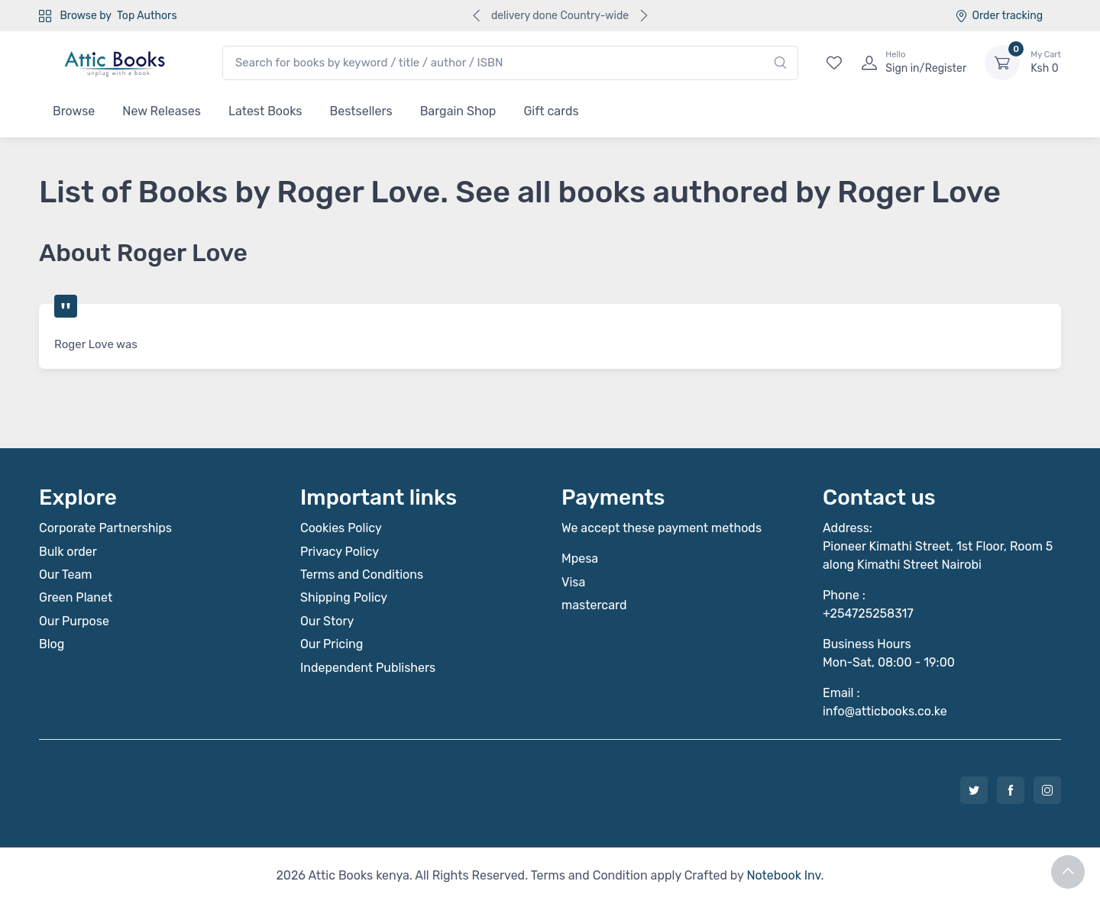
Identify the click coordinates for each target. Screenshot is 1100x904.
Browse (74, 111)
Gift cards (550, 111)
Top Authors (146, 15)
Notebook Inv (783, 875)
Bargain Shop (458, 111)
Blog (51, 644)
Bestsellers (361, 111)
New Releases (161, 111)
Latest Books (265, 111)
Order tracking (999, 15)
